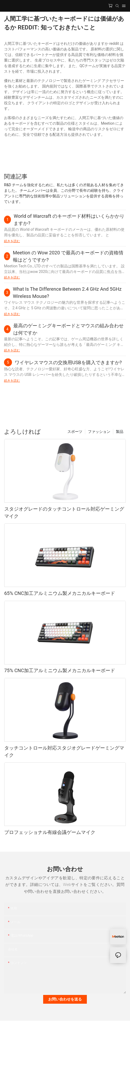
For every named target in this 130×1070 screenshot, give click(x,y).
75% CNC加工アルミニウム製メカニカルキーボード (59, 670)
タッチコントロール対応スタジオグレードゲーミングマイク (64, 751)
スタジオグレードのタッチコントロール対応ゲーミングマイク (64, 512)
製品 (119, 431)
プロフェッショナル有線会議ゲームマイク (49, 832)
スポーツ (74, 431)
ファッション (99, 431)
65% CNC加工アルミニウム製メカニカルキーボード (59, 593)
